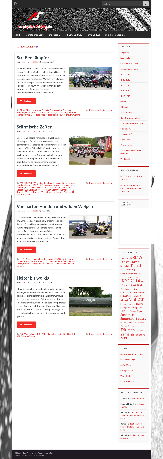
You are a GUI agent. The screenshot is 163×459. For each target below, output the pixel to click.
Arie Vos (24, 334)
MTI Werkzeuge (127, 359)
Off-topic (124, 107)
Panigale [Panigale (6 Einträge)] (123, 304)
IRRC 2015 (34, 211)
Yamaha (76, 115)
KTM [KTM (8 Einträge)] (123, 288)
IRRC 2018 (125, 96)
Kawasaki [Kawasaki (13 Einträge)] (135, 285)
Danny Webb (56, 110)
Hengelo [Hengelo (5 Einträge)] (137, 273)
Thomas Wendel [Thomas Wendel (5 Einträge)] (138, 323)
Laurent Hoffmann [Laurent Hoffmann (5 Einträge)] (133, 289)
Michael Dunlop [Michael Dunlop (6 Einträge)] (126, 296)
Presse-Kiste (126, 112)
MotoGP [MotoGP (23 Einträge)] (136, 299)
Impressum (54, 34)
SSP (37, 190)
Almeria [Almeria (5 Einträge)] (123, 258)
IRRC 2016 (34, 62)
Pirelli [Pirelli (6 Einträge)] (130, 304)
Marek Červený (37, 261)
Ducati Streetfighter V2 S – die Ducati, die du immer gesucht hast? (132, 188)
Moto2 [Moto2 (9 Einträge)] (124, 300)
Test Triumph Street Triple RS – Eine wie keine (132, 415)
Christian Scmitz (54, 183)
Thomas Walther (24, 192)
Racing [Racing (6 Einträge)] (123, 307)
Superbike (50, 263)
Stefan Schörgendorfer (62, 190)
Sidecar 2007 (126, 128)
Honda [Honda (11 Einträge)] (124, 277)
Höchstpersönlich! (34, 34)
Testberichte (126, 145)
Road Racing (41, 115)
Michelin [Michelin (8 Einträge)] (138, 296)
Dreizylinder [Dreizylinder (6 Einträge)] (125, 266)
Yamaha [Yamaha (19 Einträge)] (127, 334)
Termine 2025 (93, 34)
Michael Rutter (23, 115)
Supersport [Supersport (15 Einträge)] (128, 318)
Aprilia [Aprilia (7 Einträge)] (129, 258)
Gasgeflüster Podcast (130, 69)
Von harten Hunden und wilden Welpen (55, 206)
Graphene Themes (37, 455)
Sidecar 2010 (126, 134)
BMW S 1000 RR (38, 183)
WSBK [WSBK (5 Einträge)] (140, 331)
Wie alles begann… (115, 34)
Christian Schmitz (41, 110)
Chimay (29, 110)
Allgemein (124, 52)
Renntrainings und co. (130, 118)
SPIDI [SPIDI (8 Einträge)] (123, 311)
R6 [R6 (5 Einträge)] (142, 304)
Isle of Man (61, 112)
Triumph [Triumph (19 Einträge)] (127, 330)
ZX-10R (26, 194)
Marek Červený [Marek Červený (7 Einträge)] (138, 292)
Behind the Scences (129, 63)
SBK (74, 334)
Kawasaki (71, 112)
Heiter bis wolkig (33, 277)
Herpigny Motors (24, 185)
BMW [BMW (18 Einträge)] (137, 257)
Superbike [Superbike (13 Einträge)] (127, 315)
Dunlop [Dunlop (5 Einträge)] (123, 270)
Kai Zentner (70, 259)
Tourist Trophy (65, 115)
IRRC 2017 (125, 90)
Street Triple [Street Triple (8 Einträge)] (136, 311)
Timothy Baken (28, 336)
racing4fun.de (126, 370)
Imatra (42, 112)
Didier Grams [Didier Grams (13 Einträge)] (129, 262)
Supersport (60, 263)
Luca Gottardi (23, 261)
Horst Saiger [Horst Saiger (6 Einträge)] (135, 277)
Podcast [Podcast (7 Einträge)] (137, 304)
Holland (32, 334)
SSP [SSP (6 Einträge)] (128, 311)
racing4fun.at (126, 365)
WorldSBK (125, 159)
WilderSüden (126, 376)
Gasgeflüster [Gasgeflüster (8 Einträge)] (126, 273)
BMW (22, 110)
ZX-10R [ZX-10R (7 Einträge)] (123, 338)
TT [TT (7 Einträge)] (136, 330)
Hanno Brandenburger (43, 259)
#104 (22, 183)
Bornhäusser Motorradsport (133, 354)
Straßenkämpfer (33, 57)
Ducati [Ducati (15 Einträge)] (136, 266)
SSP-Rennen (45, 190)
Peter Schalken (51, 187)
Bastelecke (125, 58)
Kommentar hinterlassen (100, 110)
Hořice (35, 112)
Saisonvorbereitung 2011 (131, 123)
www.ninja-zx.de (127, 381)
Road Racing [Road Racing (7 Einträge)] (131, 307)
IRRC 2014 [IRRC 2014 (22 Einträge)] (130, 280)
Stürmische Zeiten (34, 126)
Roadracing (52, 115)
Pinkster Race (65, 187)
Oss (33, 115)
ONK (64, 334)
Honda (28, 112)
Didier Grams (68, 183)
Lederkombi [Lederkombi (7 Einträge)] (125, 292)
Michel (22, 62)
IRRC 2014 (50, 112)
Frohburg (67, 110)
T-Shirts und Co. (73, 34)
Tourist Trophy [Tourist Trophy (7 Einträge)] (127, 326)
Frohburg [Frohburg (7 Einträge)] (130, 269)
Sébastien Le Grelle (25, 190)
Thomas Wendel (40, 192)
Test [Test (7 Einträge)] (130, 322)
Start (17, 34)
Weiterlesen (26, 101)
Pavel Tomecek (37, 187)
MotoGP (124, 101)
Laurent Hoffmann (61, 185)
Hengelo (20, 112)
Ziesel (19, 194)
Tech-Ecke (125, 139)
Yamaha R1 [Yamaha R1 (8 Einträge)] (139, 334)
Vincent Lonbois (56, 192)
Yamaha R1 (69, 192)
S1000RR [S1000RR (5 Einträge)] (141, 308)
